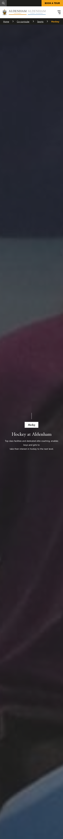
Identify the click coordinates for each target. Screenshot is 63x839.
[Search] (3, 3)
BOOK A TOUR (52, 3)
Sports (40, 21)
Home (6, 21)
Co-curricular (23, 21)
